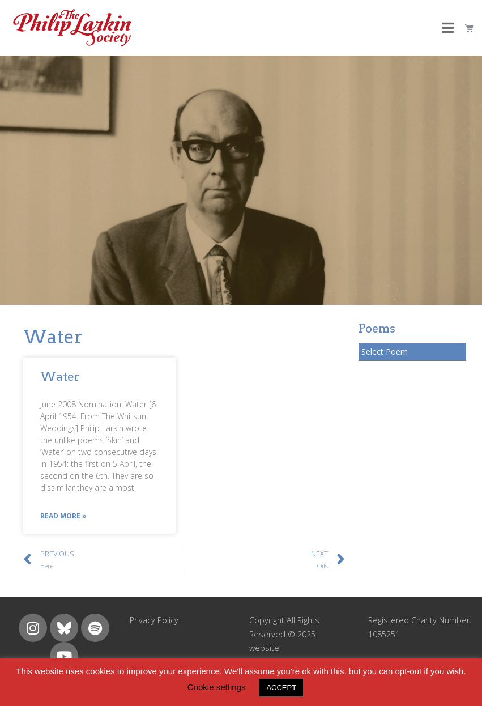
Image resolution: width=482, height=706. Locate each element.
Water (60, 376)
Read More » (63, 516)
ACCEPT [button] (281, 687)
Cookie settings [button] (216, 687)
